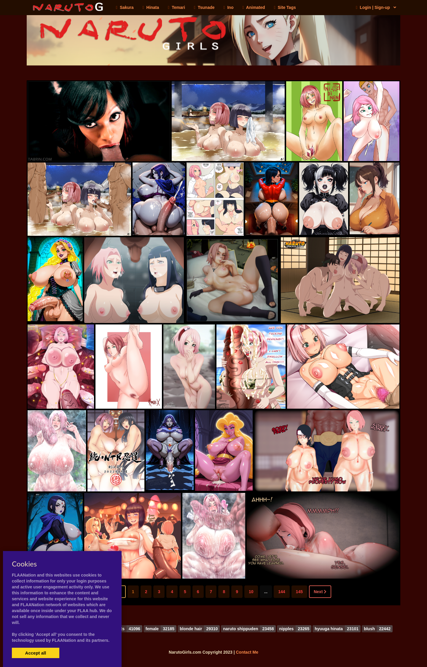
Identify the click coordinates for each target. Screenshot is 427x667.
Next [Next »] (320, 591)
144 (281, 591)
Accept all (35, 652)
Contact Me (247, 652)
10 (251, 591)
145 (299, 591)
